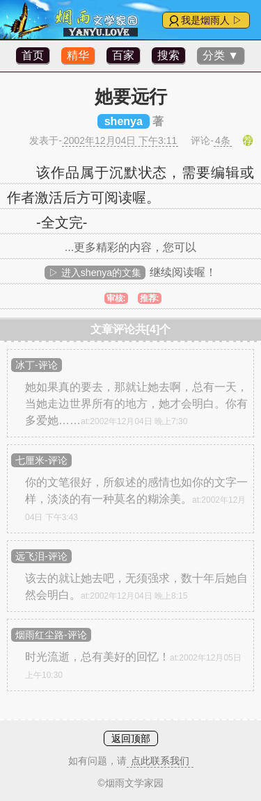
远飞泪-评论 (41, 556)
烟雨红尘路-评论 (51, 634)
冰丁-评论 (36, 365)
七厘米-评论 (41, 460)
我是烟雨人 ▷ (211, 20)
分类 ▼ (221, 55)
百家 (123, 55)
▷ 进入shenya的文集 (95, 272)
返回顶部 (130, 738)
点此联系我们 (160, 760)
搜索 (168, 55)
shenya (123, 121)
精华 (78, 55)
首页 (33, 55)
